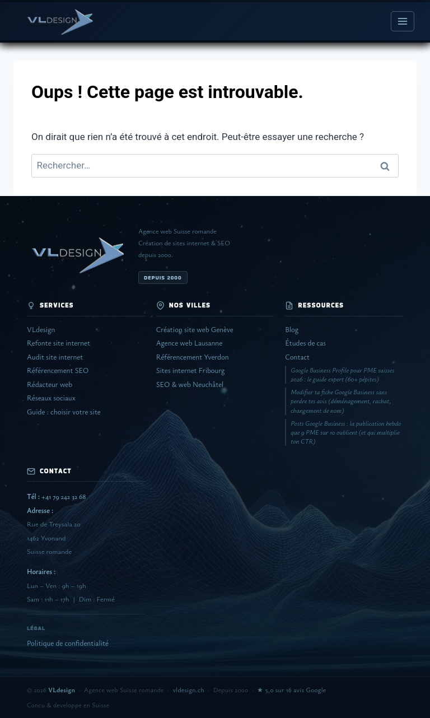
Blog (291, 329)
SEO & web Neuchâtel (190, 384)
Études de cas (305, 343)
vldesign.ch (188, 690)
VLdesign (41, 329)
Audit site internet (55, 357)
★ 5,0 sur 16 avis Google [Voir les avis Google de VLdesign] (291, 690)
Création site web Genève (194, 329)
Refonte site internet (58, 343)
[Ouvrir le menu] (402, 21)
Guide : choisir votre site (64, 412)
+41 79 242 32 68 (56, 496)
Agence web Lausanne (189, 343)
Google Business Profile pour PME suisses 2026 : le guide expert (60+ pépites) (342, 374)
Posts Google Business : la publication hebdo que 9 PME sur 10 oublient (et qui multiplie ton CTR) (346, 432)
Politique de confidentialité (68, 643)
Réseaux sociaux (51, 398)
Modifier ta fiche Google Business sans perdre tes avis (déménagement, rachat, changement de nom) (341, 401)
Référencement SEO (57, 370)
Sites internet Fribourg (190, 370)
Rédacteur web (49, 384)
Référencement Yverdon (192, 357)
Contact (297, 357)
